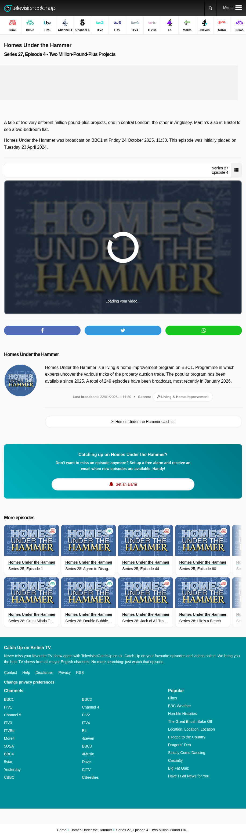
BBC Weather (179, 706)
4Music (88, 754)
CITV (86, 769)
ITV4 (86, 723)
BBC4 (9, 754)
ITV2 (86, 715)
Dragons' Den (179, 745)
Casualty (175, 760)
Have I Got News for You (188, 776)
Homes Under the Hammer (31, 354)
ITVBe (9, 730)
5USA (9, 746)
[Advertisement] (119, 83)
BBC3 (87, 746)
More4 (9, 738)
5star (8, 762)
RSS (80, 672)
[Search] (210, 8)
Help (26, 672)
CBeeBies (90, 777)
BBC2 (87, 699)
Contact (10, 672)
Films (172, 698)
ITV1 (8, 707)
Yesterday (12, 769)
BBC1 (9, 699)
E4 (84, 730)
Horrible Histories (182, 714)
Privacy (64, 672)
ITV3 (8, 723)
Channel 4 (90, 707)
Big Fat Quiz (178, 768)
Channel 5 (12, 715)
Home (61, 830)
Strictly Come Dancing (186, 752)
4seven (88, 738)
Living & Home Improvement (183, 397)
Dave (86, 762)
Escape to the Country (186, 737)
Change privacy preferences (29, 682)
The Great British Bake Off (190, 721)
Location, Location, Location (191, 729)
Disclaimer (44, 672)
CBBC (9, 777)
